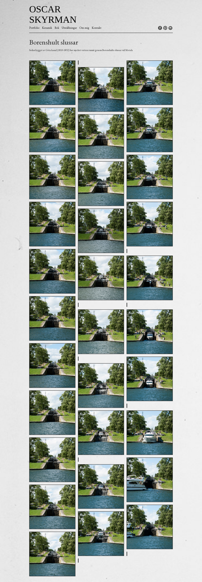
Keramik (47, 28)
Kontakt (96, 28)
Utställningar (69, 28)
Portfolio (34, 28)
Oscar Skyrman (53, 14)
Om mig (84, 28)
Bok (57, 28)
